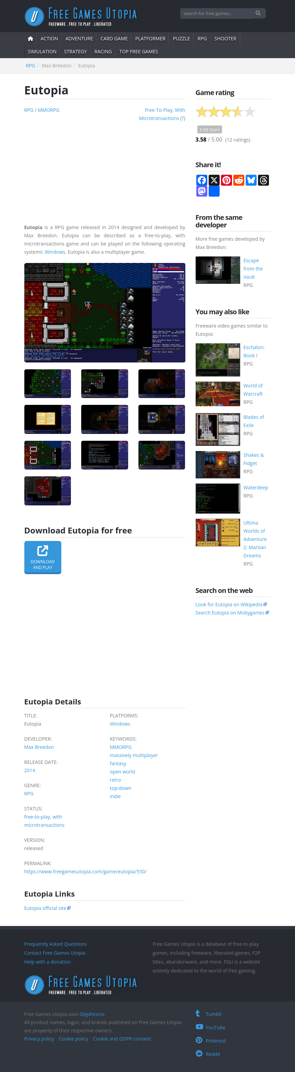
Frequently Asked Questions (55, 944)
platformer (150, 38)
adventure (79, 38)
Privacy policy (39, 1038)
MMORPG (48, 110)
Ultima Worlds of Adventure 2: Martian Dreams (255, 539)
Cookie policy (73, 1038)
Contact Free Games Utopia (55, 953)
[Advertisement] (104, 170)
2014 (29, 770)
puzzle (181, 38)
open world (122, 771)
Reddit (208, 1054)
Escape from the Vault (253, 268)
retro (115, 780)
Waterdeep (256, 487)
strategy (75, 51)
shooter (225, 38)
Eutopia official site (45, 908)
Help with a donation (47, 961)
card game (114, 38)
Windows (55, 252)
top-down (121, 788)
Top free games (138, 51)
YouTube (211, 1027)
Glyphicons (91, 1014)
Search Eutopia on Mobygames (230, 612)
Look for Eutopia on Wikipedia (229, 604)
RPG (202, 38)
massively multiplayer (134, 755)
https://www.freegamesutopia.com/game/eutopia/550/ (85, 871)
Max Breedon (39, 747)
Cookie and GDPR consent (122, 1038)
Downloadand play (42, 557)
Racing (103, 51)
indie (115, 796)
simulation (42, 51)
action (49, 38)
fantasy (118, 763)
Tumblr (209, 1014)
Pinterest (211, 1040)
